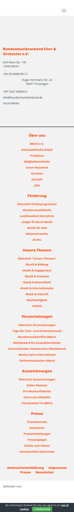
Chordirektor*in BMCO (36, 403)
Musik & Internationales (36, 288)
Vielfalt (37, 306)
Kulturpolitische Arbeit (37, 150)
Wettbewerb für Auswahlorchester (37, 343)
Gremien (37, 173)
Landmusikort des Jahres (37, 216)
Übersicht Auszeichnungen (37, 379)
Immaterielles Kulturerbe (37, 451)
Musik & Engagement (37, 270)
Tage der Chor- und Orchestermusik (36, 331)
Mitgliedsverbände (37, 161)
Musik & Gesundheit (37, 282)
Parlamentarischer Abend (37, 360)
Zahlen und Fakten (37, 446)
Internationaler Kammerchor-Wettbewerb (37, 349)
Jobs (37, 185)
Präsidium (37, 155)
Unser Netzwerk (37, 167)
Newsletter (37, 428)
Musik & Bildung (37, 264)
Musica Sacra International (37, 355)
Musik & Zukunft (37, 294)
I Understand (42, 509)
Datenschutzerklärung (25, 468)
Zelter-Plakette (37, 385)
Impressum (58, 468)
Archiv (37, 240)
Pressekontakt (37, 422)
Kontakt (36, 179)
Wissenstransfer (37, 234)
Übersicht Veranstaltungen (36, 325)
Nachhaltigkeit (37, 300)
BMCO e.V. (37, 144)
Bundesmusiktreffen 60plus (37, 337)
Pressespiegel (37, 440)
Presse (25, 472)
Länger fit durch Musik (37, 222)
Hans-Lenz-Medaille (36, 397)
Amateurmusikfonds (37, 210)
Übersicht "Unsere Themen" (37, 258)
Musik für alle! (37, 228)
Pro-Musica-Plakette (37, 391)
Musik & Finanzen (37, 276)
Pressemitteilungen (36, 434)
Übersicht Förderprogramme (37, 204)
